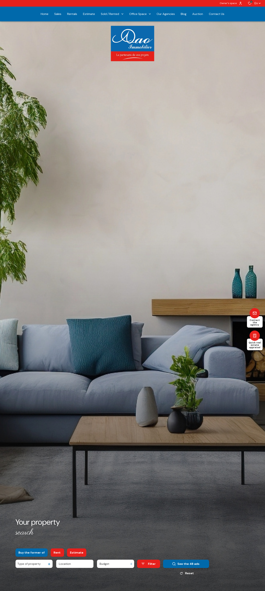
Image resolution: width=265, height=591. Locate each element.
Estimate (76, 553)
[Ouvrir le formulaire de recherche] (148, 564)
